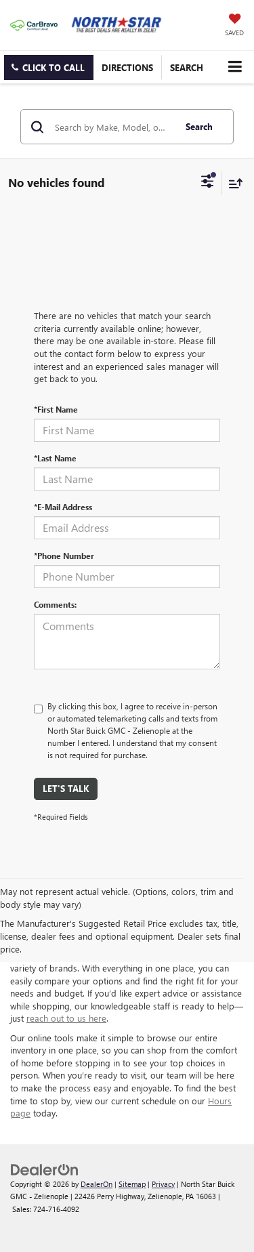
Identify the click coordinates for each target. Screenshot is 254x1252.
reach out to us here (66, 1018)
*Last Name (55, 458)
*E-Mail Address (63, 506)
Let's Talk (66, 788)
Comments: (55, 604)
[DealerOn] (44, 1168)
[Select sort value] (232, 183)
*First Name (56, 409)
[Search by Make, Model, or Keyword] (113, 126)
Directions (127, 67)
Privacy (163, 1184)
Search (199, 126)
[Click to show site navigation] (234, 67)
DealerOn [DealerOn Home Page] (96, 1184)
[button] (48, 67)
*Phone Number (64, 555)
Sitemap (132, 1184)
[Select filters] (207, 182)
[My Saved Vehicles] (234, 25)
